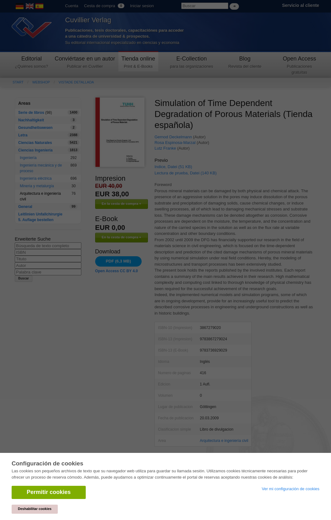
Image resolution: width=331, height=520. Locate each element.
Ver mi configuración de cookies (290, 488)
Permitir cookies (49, 492)
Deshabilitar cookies (35, 509)
